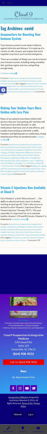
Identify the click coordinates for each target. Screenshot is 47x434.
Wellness (31, 163)
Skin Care (24, 232)
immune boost (30, 89)
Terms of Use (27, 403)
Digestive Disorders (33, 150)
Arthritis (4, 147)
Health (3, 229)
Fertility (11, 152)
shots (16, 240)
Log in (30, 414)
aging (34, 166)
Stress (31, 232)
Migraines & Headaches (30, 158)
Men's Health (33, 155)
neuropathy (30, 171)
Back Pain (31, 147)
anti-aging (41, 166)
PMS (18, 160)
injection (9, 240)
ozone (3, 174)
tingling (9, 174)
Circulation (5, 150)
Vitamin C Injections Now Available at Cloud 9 (23, 189)
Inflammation (22, 155)
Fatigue (4, 152)
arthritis (4, 168)
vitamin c (23, 240)
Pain (13, 160)
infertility (11, 155)
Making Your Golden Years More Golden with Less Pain (21, 110)
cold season (16, 237)
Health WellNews (14, 229)
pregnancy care (27, 160)
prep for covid (29, 91)
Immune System (7, 83)
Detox (13, 150)
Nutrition (11, 232)
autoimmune (13, 168)
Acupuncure (12, 81)
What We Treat (22, 235)
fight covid (19, 89)
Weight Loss (21, 163)
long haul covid (18, 171)
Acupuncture (25, 78)
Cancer (39, 147)
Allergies (21, 227)
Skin (17, 232)
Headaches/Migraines (24, 152)
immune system (16, 91)
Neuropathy (6, 160)
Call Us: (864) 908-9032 (23, 362)
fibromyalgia (6, 171)
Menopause (5, 158)
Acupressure (14, 78)
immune (33, 237)
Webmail (18, 414)
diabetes (20, 150)
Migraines (15, 158)
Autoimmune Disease (27, 81)
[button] (3, 90)
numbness (40, 171)
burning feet (25, 168)
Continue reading (9, 73)
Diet (41, 227)
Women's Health (13, 166)
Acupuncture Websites (18, 397)
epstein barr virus (38, 168)
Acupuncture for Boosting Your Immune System (21, 36)
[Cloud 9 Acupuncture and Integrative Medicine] (23, 275)
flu (28, 237)
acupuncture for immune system (19, 86)
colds (24, 237)
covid (39, 81)
